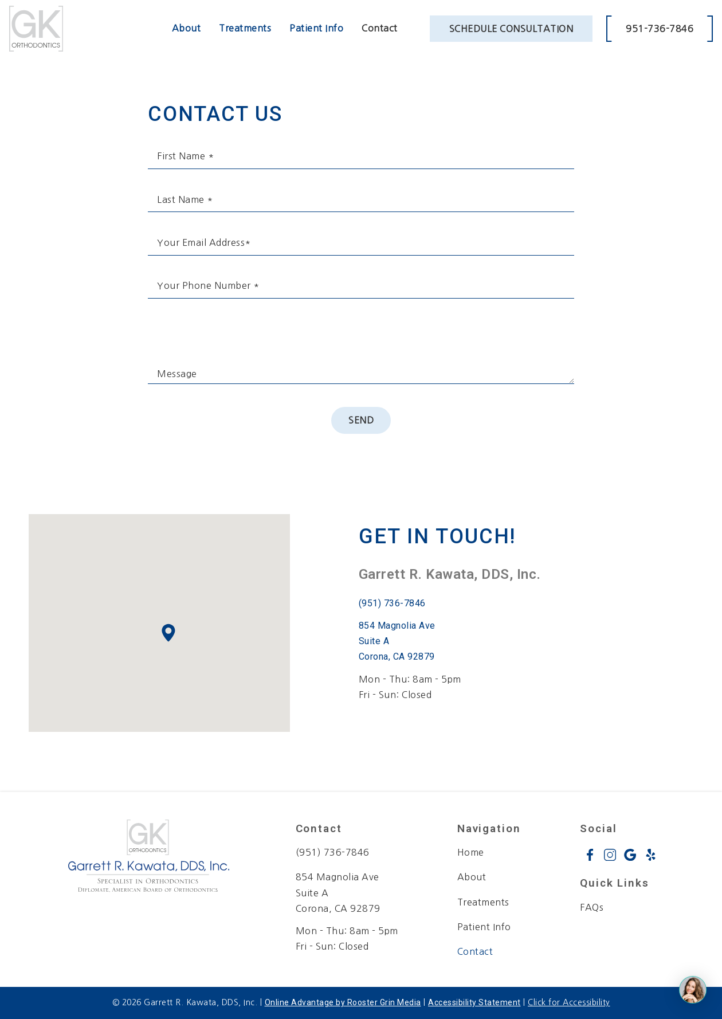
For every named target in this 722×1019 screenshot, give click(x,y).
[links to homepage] (36, 28)
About (186, 28)
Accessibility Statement (474, 1002)
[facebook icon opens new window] (590, 855)
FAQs (591, 907)
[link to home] (148, 858)
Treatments (245, 28)
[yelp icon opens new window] (651, 855)
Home (470, 852)
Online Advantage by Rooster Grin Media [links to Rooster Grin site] (343, 1002)
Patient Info (316, 28)
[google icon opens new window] (630, 855)
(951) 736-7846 (392, 603)
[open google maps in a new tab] (410, 641)
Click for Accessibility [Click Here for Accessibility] (569, 1002)
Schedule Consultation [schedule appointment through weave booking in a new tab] (511, 28)
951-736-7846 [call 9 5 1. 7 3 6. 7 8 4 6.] (659, 28)
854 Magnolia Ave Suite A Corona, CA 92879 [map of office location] (338, 892)
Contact (380, 28)
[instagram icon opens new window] (610, 855)
